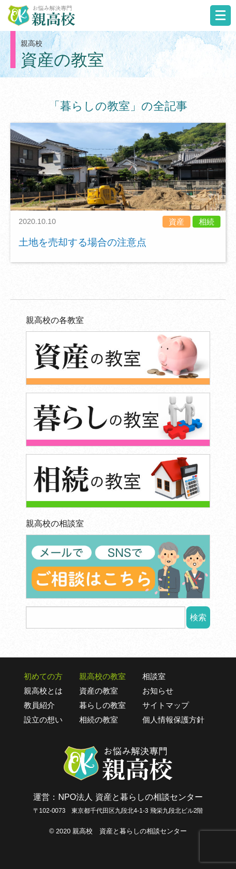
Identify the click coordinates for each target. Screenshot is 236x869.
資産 (176, 222)
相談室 (154, 676)
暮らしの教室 (102, 705)
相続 (206, 222)
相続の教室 (98, 720)
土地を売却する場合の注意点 (82, 242)
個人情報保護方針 (173, 720)
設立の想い (43, 720)
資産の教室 (98, 691)
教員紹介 (39, 705)
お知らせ (157, 691)
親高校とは (43, 691)
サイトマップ (165, 705)
